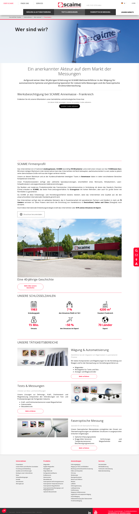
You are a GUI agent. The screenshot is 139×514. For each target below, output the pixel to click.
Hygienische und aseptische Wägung (81, 492)
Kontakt (18, 477)
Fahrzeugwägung (75, 462)
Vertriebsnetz (19, 479)
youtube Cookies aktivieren (69, 106)
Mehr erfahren (84, 375)
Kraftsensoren (47, 473)
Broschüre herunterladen (31, 214)
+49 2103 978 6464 (93, 5)
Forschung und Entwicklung (23, 466)
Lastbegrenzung (75, 485)
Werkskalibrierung (103, 464)
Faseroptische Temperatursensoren (53, 481)
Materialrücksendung (104, 468)
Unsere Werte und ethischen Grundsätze (27, 464)
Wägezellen (46, 462)
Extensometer (47, 475)
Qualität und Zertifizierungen (24, 468)
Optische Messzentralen (50, 489)
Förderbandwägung (76, 498)
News (17, 473)
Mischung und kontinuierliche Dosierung (82, 466)
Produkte (46, 458)
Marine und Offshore (76, 477)
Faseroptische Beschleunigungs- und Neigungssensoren (53, 486)
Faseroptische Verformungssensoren (53, 479)
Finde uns (25, 3)
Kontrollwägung (75, 494)
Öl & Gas (73, 470)
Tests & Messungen (69, 12)
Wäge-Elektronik (47, 468)
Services (39, 3)
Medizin (73, 479)
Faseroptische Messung (100, 12)
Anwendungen (76, 458)
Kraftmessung (74, 488)
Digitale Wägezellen (48, 464)
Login (133, 3)
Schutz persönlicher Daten (28, 509)
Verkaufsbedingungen (22, 475)
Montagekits (46, 466)
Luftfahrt (73, 481)
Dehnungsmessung (76, 483)
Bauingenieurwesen (76, 475)
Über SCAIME (8, 3)
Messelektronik (47, 477)
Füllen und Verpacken (77, 468)
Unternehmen (21, 458)
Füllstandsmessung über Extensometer (81, 496)
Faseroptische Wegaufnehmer (51, 483)
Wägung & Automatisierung (38, 12)
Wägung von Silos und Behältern (80, 464)
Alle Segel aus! (20, 481)
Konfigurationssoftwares (50, 470)
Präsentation (19, 462)
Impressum (12, 509)
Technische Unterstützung (105, 466)
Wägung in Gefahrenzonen (78, 490)
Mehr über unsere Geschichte (30, 286)
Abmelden (39, 509)
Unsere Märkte (127, 12)
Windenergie (74, 473)
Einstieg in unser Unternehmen (24, 470)
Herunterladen (102, 462)
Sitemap (18, 509)
